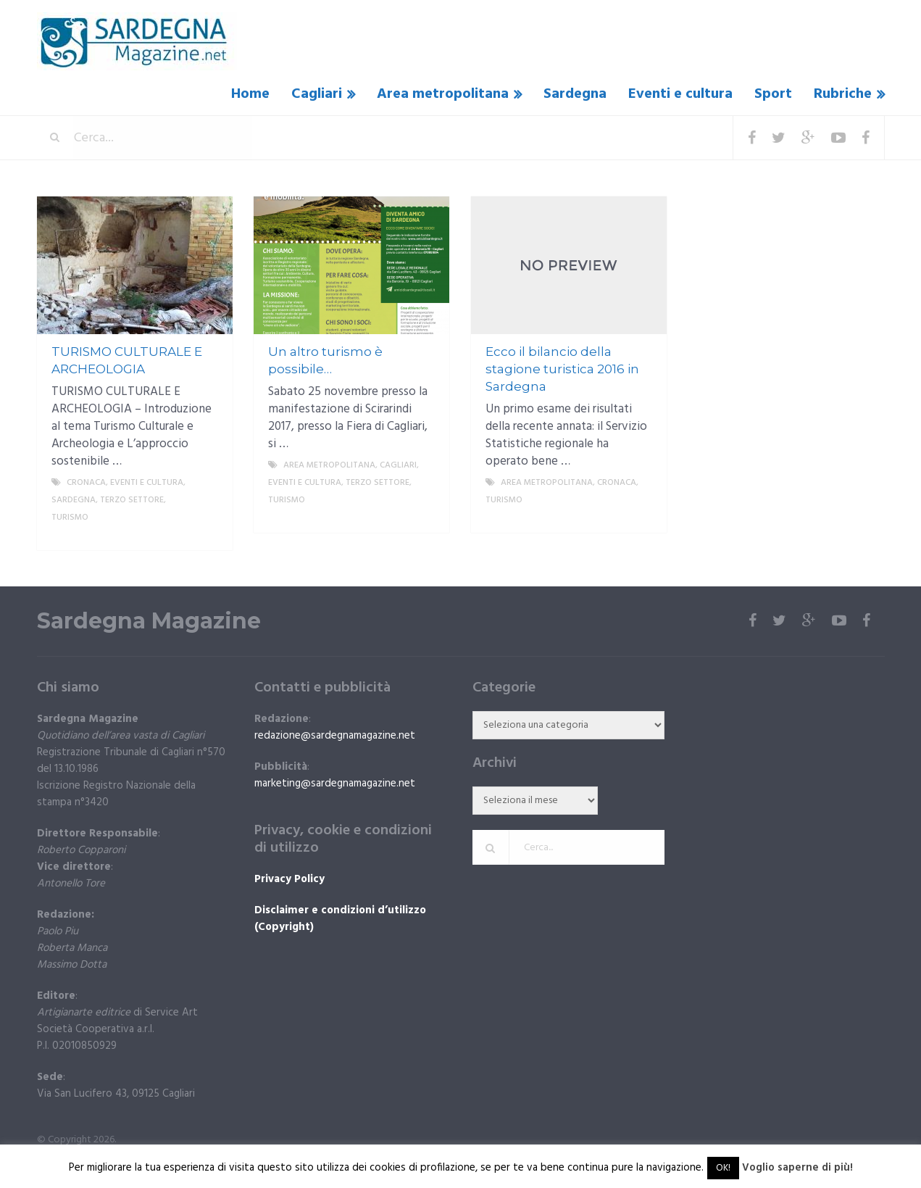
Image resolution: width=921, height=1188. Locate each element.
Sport (773, 94)
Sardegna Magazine (149, 621)
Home (250, 94)
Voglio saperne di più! (797, 1167)
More (209, 535)
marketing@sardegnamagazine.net (334, 783)
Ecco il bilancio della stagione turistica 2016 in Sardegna (562, 369)
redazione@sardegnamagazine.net (334, 735)
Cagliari (316, 94)
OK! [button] (723, 1168)
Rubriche (843, 94)
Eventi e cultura (680, 94)
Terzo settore (132, 500)
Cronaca (86, 482)
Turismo (69, 517)
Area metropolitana (443, 94)
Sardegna (575, 94)
